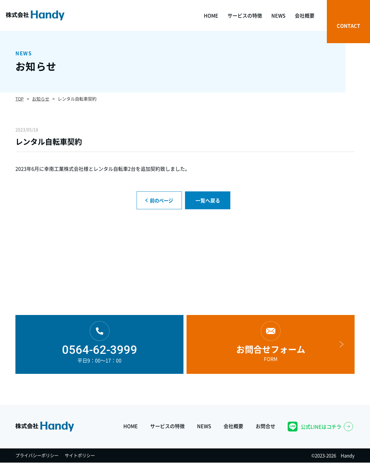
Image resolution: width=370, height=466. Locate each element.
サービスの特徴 (167, 428)
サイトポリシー (80, 459)
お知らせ (40, 99)
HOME (130, 428)
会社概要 (233, 428)
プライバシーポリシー (37, 459)
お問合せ (265, 428)
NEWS (204, 428)
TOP (19, 99)
